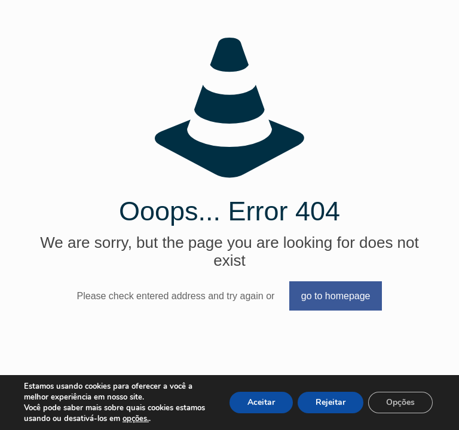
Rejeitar (330, 402)
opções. (136, 418)
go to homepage (336, 296)
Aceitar (261, 402)
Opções (400, 402)
